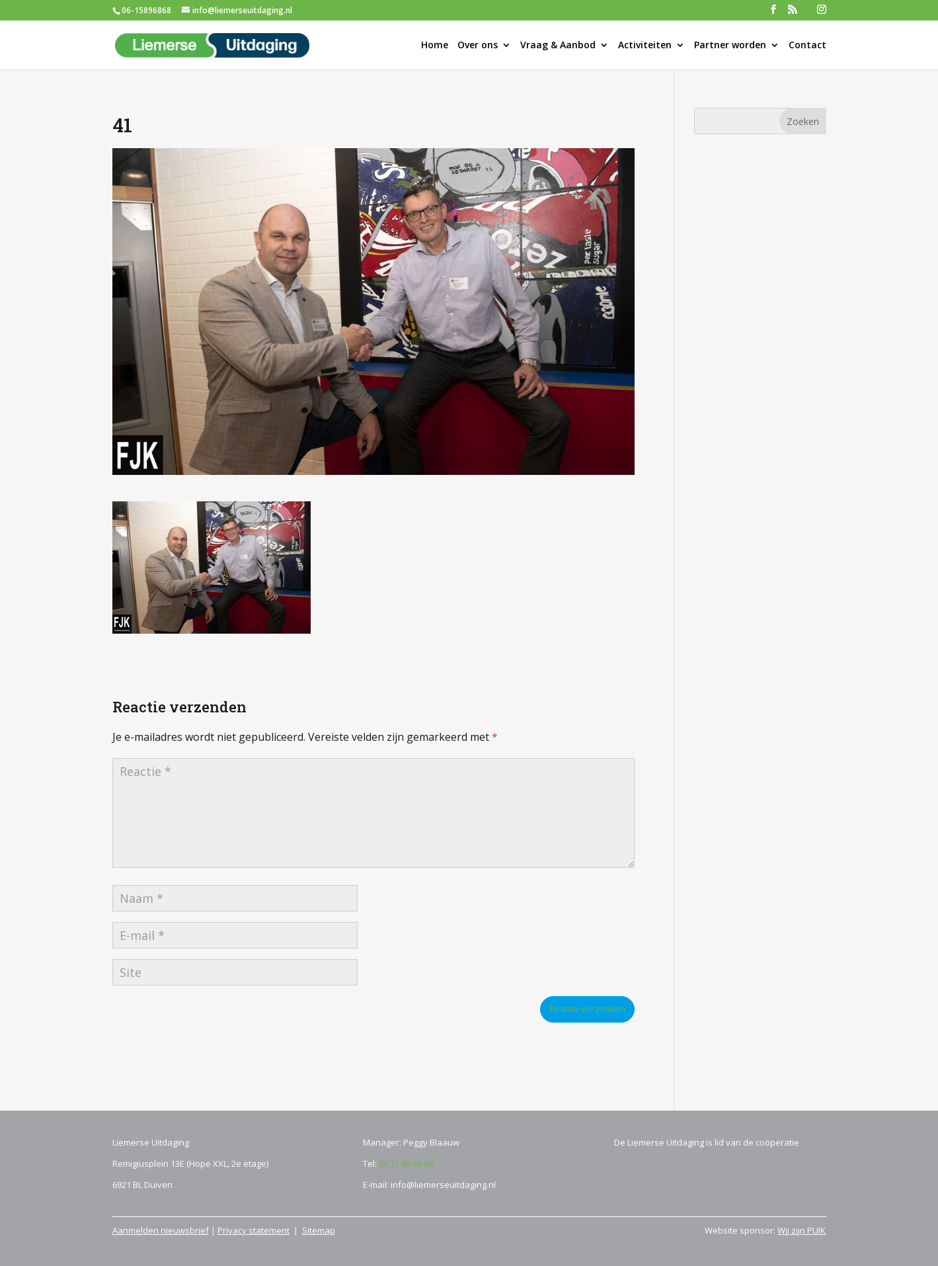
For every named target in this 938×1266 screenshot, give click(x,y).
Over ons (477, 45)
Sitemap (318, 1230)
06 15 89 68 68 (406, 1163)
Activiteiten (645, 45)
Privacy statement (253, 1230)
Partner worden (730, 45)
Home (434, 45)
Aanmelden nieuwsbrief (160, 1230)
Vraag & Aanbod (558, 45)
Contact (807, 45)
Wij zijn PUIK (801, 1230)
